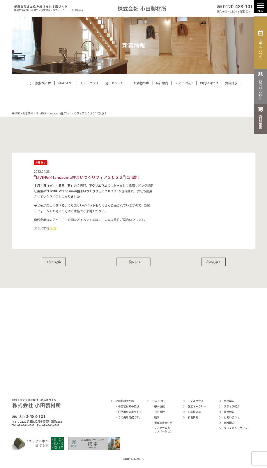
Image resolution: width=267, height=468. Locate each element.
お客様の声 (192, 412)
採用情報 (226, 412)
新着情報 (28, 113)
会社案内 (226, 401)
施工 (194, 406)
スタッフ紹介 (229, 406)
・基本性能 (158, 406)
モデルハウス (193, 401)
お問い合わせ (229, 417)
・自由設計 (158, 412)
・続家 (155, 417)
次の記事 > (213, 262)
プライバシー (234, 428)
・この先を (128, 417)
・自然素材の (128, 412)
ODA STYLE (156, 401)
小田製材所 (122, 401)
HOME (16, 113)
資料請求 (226, 423)
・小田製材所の (127, 406)
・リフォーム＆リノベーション (162, 429)
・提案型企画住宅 (162, 423)
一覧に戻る (133, 262)
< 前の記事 (53, 262)
